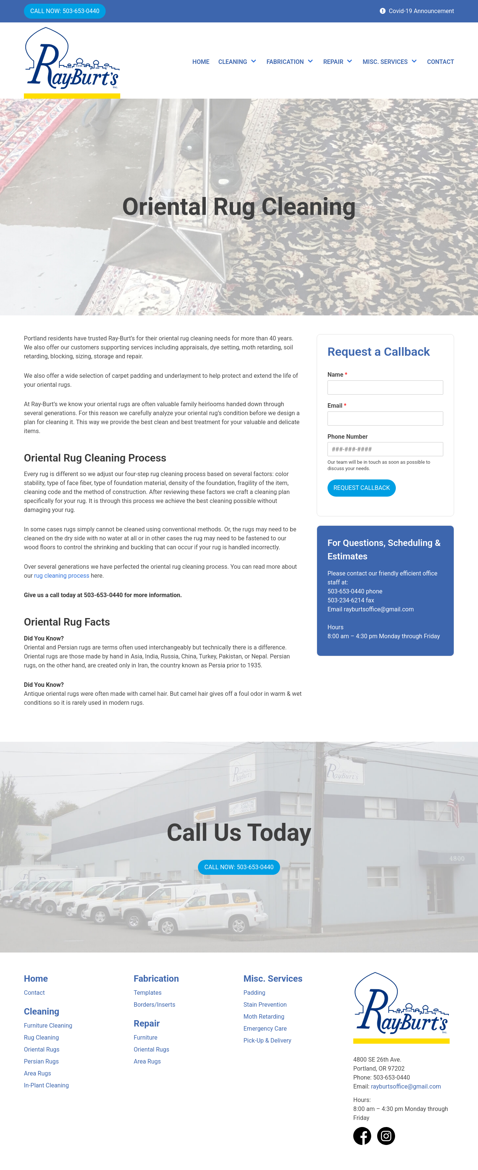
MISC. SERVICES (385, 61)
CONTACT (440, 61)
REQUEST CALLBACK (361, 487)
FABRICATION (285, 61)
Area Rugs (37, 1073)
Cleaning (41, 1011)
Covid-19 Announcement (417, 11)
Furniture (145, 1037)
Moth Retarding (263, 1016)
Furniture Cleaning (48, 1025)
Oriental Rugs (41, 1049)
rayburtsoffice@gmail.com (406, 1086)
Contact (34, 992)
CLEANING (232, 61)
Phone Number (348, 436)
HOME (200, 61)
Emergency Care (265, 1028)
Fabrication (156, 978)
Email (337, 405)
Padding (254, 992)
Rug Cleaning (41, 1037)
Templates (148, 992)
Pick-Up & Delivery (267, 1040)
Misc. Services (272, 978)
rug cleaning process (61, 575)
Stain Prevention (265, 1004)
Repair (147, 1023)
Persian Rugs (41, 1061)
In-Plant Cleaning (46, 1085)
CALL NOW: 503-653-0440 (64, 11)
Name (337, 374)
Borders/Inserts (154, 1004)
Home (36, 978)
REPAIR (333, 61)
